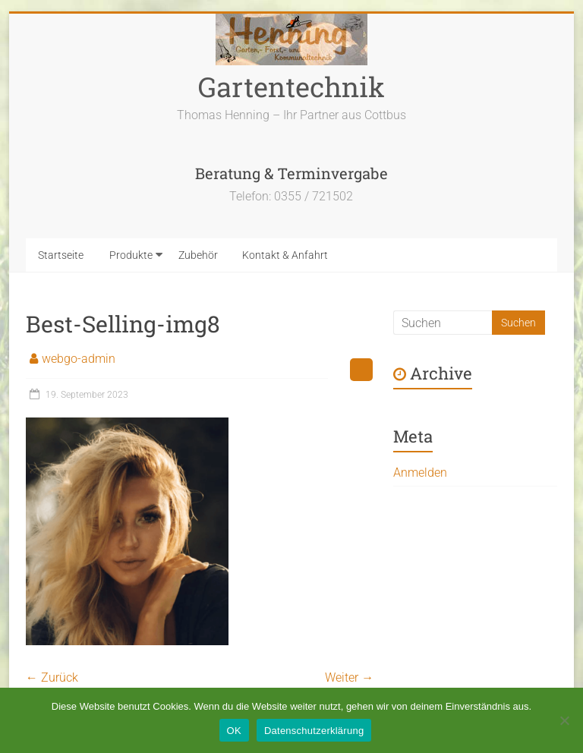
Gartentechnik (291, 86)
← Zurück (52, 677)
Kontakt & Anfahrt (285, 255)
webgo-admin (78, 358)
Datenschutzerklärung (314, 730)
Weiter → (349, 677)
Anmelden (420, 472)
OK (234, 730)
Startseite (61, 255)
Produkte (131, 255)
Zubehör (198, 255)
